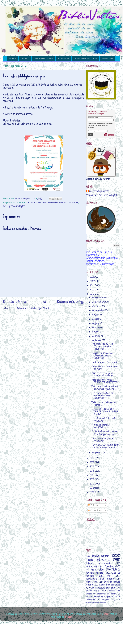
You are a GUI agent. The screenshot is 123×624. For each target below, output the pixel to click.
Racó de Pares (63, 58)
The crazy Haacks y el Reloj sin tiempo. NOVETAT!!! (105, 388)
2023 (92, 277)
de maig (96, 327)
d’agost (96, 314)
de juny (96, 323)
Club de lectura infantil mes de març (105, 368)
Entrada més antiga (70, 302)
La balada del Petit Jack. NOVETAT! (104, 419)
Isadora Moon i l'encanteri (104, 362)
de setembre (98, 310)
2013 (92, 479)
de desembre (98, 297)
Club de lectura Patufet (103, 571)
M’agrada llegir (109, 599)
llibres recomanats (98, 563)
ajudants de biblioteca (109, 584)
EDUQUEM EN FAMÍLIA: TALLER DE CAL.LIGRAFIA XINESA (105, 412)
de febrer (97, 340)
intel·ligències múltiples (14, 206)
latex (106, 614)
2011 (92, 488)
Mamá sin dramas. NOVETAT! (101, 426)
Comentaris (95, 510)
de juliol (96, 319)
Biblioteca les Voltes (68, 202)
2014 (92, 475)
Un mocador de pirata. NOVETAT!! (102, 440)
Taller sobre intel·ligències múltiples (104, 404)
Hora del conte (107, 58)
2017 (92, 462)
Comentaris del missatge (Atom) (33, 308)
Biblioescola (91, 582)
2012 (92, 483)
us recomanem (98, 555)
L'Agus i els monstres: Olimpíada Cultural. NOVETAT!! (102, 356)
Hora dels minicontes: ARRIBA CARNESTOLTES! (105, 381)
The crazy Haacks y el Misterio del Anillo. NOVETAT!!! (102, 396)
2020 (93, 289)
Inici (43, 302)
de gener (96, 452)
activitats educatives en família (43, 202)
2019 (92, 294)
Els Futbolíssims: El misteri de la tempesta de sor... (104, 433)
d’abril (95, 331)
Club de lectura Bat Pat (103, 574)
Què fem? (25, 58)
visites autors (93, 590)
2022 (92, 281)
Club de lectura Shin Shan (103, 588)
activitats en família (99, 567)
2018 (92, 458)
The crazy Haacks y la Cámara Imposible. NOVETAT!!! (102, 346)
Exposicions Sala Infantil (100, 578)
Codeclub (90, 602)
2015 (92, 471)
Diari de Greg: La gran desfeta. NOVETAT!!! (102, 374)
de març (96, 336)
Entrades (93, 505)
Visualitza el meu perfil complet (101, 195)
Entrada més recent (16, 302)
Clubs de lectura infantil (43, 58)
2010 (92, 492)
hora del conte (98, 559)
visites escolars (95, 570)
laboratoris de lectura (106, 594)
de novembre (98, 302)
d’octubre (97, 306)
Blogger (68, 617)
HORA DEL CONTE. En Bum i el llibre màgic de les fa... (105, 446)
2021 (92, 285)
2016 (92, 466)
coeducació (101, 603)
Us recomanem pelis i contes (85, 58)
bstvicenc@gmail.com (99, 191)
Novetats (12, 58)
